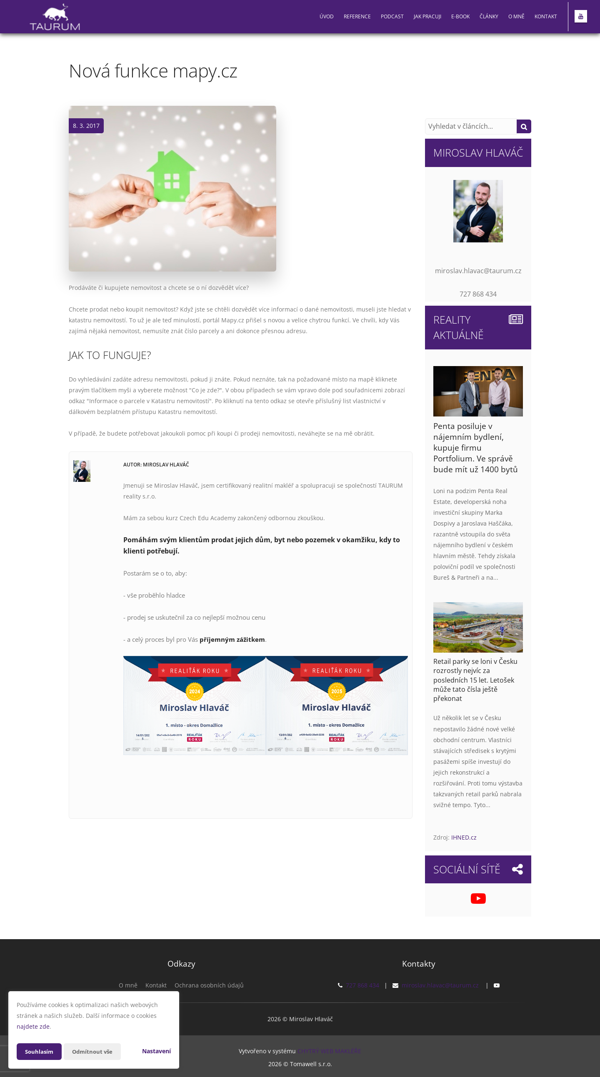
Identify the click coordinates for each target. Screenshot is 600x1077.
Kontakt (546, 16)
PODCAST (392, 16)
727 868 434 (362, 985)
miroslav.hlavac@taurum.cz (440, 985)
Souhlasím (40, 1051)
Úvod (327, 16)
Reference (357, 16)
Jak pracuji (427, 16)
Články (489, 16)
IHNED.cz (464, 837)
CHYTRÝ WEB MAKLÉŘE (329, 1050)
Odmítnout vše (95, 1051)
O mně (516, 16)
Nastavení (156, 1051)
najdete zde (33, 1026)
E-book (460, 16)
